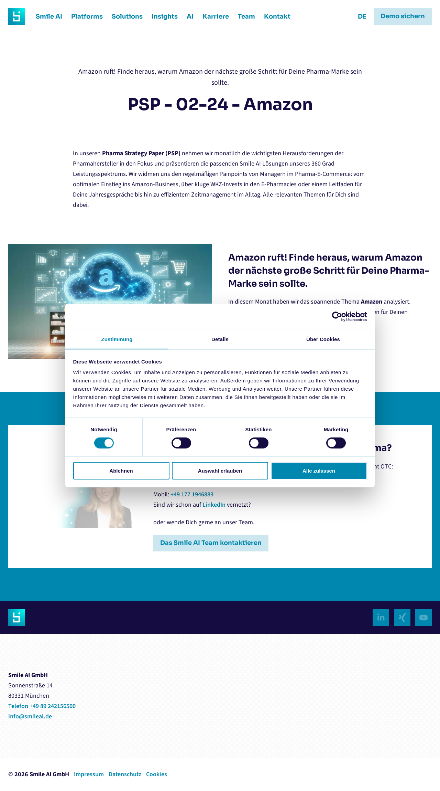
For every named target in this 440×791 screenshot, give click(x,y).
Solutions (124, 16)
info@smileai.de (30, 716)
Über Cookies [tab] (323, 339)
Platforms (84, 16)
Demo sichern (403, 16)
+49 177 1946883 (191, 494)
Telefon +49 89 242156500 (42, 706)
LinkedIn (214, 504)
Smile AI (46, 16)
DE (362, 16)
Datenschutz (125, 774)
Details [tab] (220, 339)
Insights (162, 16)
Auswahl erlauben (220, 471)
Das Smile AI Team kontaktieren (211, 543)
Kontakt (275, 16)
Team (244, 16)
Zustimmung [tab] (117, 339)
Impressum (89, 774)
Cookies (157, 774)
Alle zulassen (318, 471)
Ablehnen (121, 471)
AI (187, 16)
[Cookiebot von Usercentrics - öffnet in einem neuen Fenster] (337, 316)
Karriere (213, 16)
